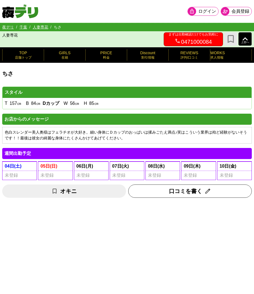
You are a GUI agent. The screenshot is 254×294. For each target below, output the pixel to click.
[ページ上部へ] (245, 39)
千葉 (23, 27)
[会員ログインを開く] (203, 11)
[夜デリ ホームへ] (20, 11)
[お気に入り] (230, 39)
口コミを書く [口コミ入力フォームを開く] (190, 191)
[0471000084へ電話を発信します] (193, 39)
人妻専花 (40, 27)
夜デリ (8, 27)
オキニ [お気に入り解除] (64, 191)
